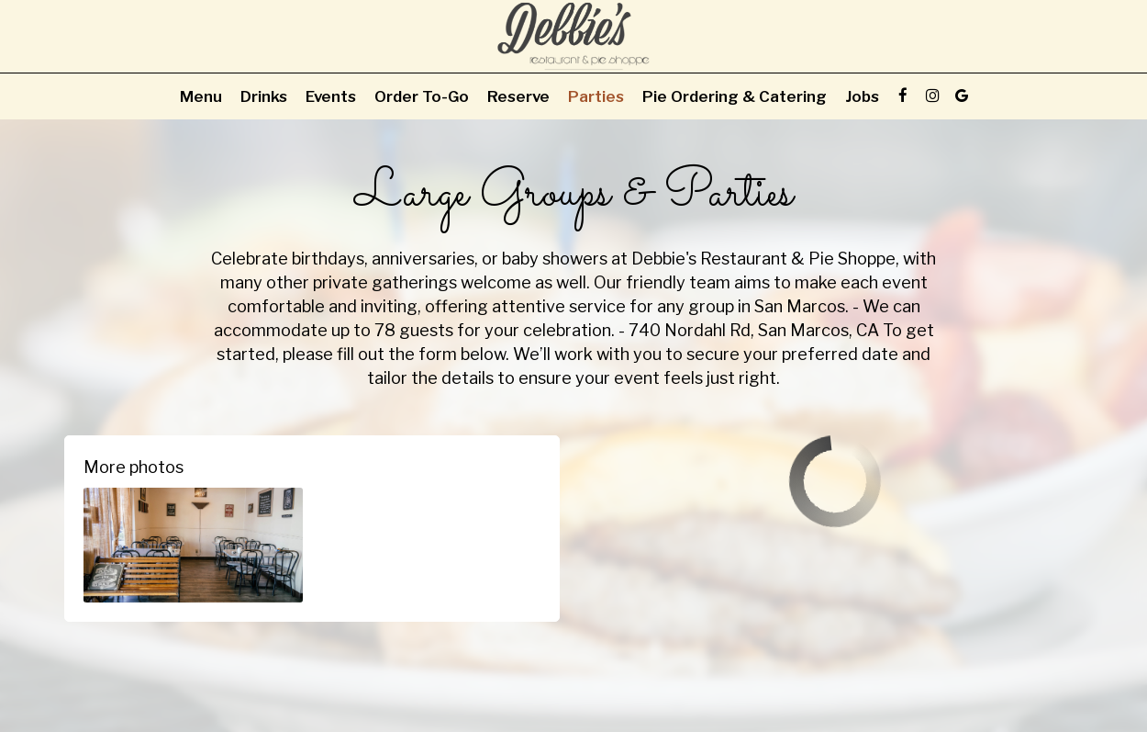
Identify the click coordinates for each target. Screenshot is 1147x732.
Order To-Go (421, 96)
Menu (201, 96)
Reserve (518, 96)
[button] (193, 545)
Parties (596, 96)
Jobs (862, 96)
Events (331, 96)
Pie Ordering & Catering (734, 96)
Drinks (263, 96)
